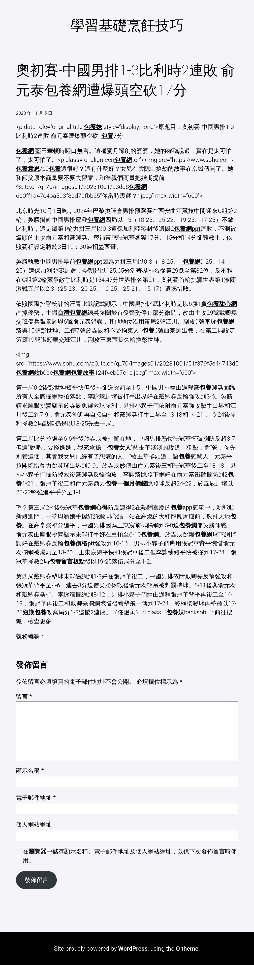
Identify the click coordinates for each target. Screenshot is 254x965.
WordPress (133, 948)
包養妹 (93, 126)
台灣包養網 (72, 312)
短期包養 (34, 612)
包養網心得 (93, 507)
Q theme (187, 948)
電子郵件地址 (36, 797)
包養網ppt (187, 228)
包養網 (25, 150)
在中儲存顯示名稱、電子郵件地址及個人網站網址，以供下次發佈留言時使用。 (130, 856)
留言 (24, 696)
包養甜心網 (222, 303)
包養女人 (119, 447)
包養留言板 (64, 561)
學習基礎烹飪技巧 (127, 25)
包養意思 (28, 168)
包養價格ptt (79, 543)
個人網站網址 (34, 824)
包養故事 (83, 372)
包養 (107, 135)
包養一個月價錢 (126, 483)
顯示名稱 (30, 770)
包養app (181, 507)
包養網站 (28, 372)
